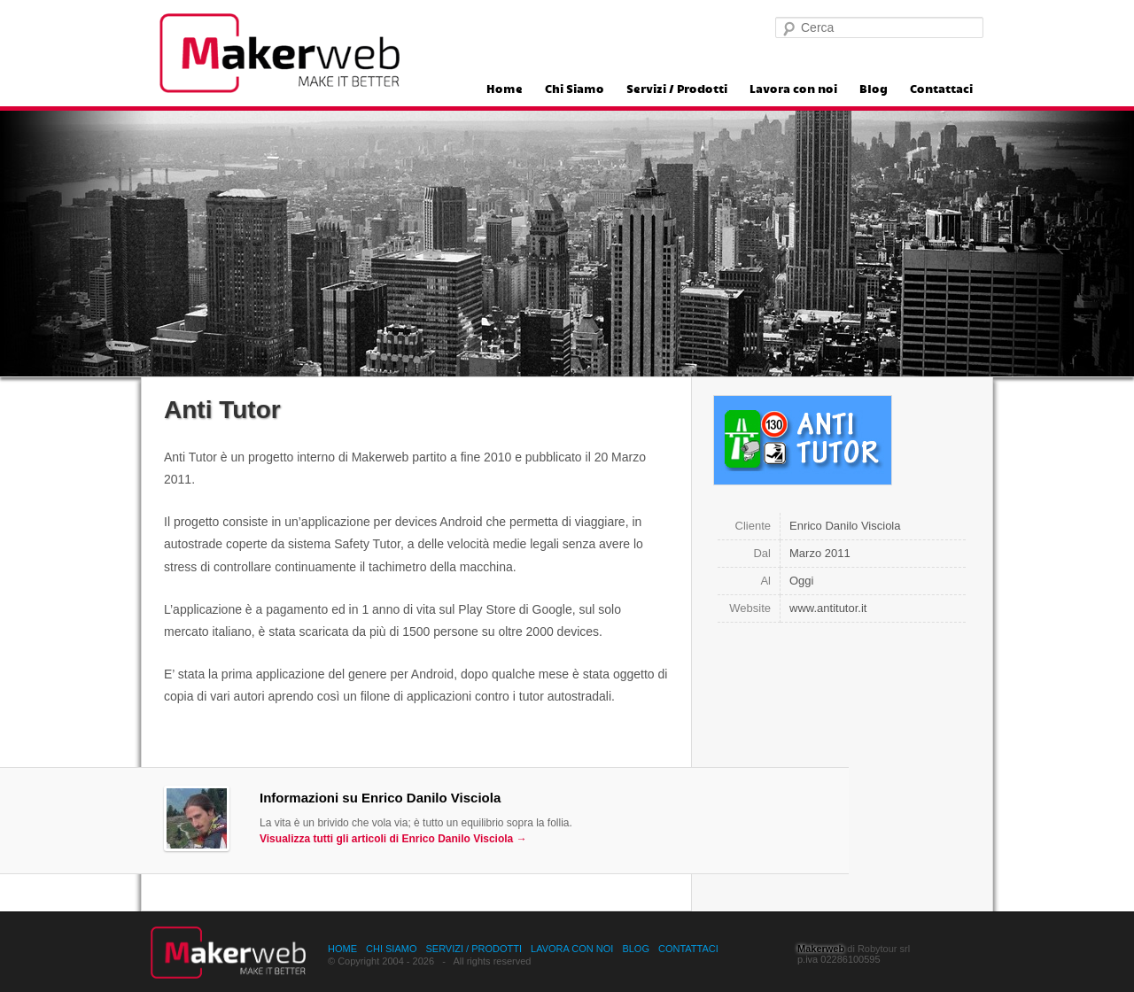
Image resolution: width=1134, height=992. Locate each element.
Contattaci (941, 89)
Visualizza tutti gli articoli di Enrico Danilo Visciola (393, 839)
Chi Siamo (574, 89)
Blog (873, 89)
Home (504, 89)
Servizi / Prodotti (676, 89)
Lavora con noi (793, 89)
